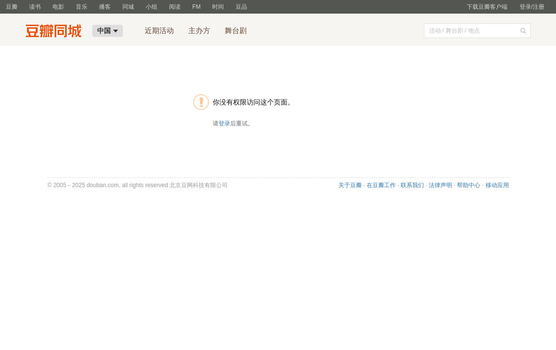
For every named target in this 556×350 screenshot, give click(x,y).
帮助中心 (468, 185)
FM (196, 6)
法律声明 (440, 185)
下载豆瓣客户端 (487, 6)
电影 (58, 6)
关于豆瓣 (350, 185)
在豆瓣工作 (381, 185)
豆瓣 (11, 6)
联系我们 (412, 185)
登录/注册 (532, 6)
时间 (218, 6)
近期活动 (159, 30)
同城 (128, 6)
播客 (105, 6)
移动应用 (497, 185)
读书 (35, 6)
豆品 (241, 6)
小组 (151, 6)
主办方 (199, 30)
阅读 (175, 6)
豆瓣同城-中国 (56, 32)
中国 (107, 31)
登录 (224, 123)
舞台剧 (236, 30)
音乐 (81, 6)
